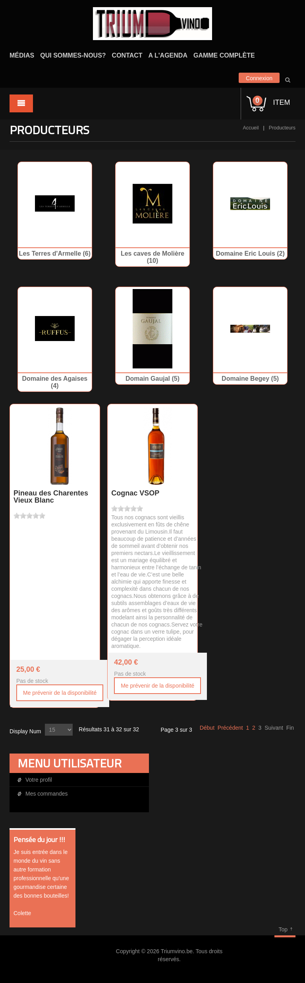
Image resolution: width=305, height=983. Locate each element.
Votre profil (38, 780)
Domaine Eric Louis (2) (250, 253)
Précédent (230, 728)
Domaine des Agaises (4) (54, 382)
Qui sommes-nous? (73, 55)
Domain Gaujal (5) (152, 378)
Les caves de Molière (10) (152, 257)
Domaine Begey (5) (250, 378)
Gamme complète (224, 55)
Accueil (251, 128)
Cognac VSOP (135, 493)
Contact (127, 55)
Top (283, 929)
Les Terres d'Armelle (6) (55, 253)
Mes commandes (46, 793)
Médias (22, 55)
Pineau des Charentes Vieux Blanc (51, 497)
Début (207, 728)
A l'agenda (168, 55)
